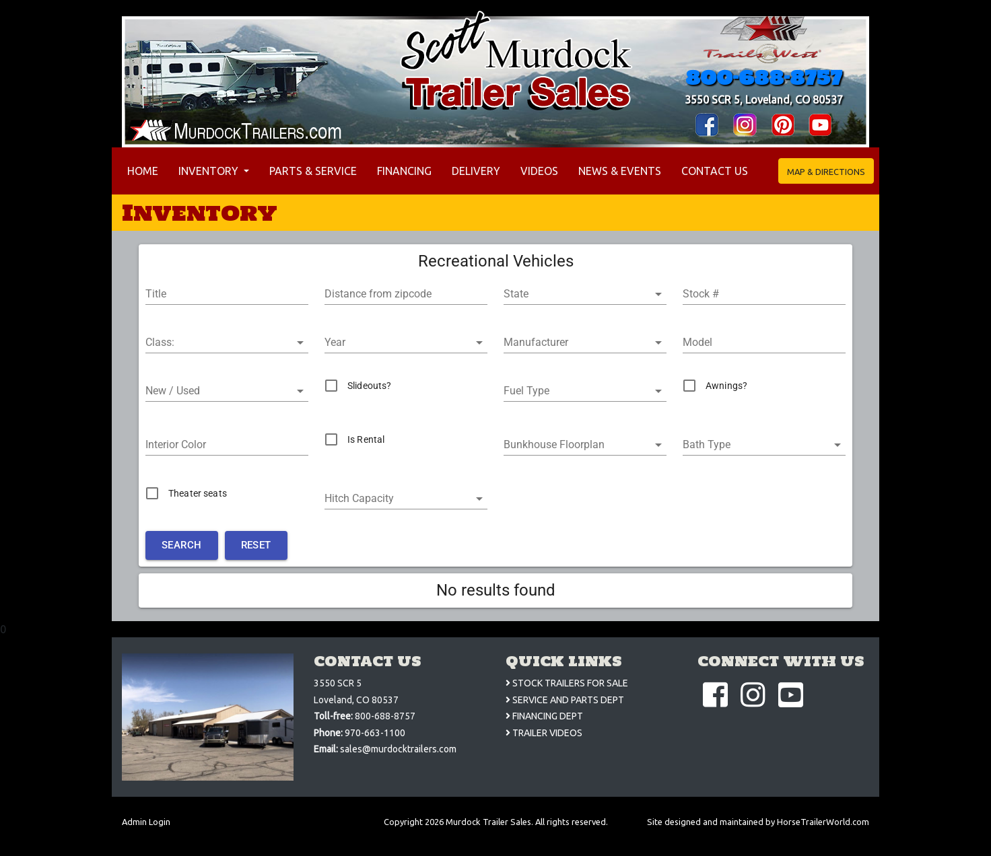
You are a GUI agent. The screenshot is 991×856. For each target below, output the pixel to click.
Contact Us (714, 171)
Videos (539, 171)
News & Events (619, 171)
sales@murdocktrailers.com (398, 749)
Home (145, 169)
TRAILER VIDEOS (544, 732)
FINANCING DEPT (544, 716)
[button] (585, 294)
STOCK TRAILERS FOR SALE (567, 683)
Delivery (476, 171)
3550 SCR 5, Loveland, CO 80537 (764, 100)
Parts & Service (313, 171)
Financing (404, 171)
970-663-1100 (375, 732)
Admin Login (146, 821)
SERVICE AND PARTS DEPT (565, 699)
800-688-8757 (763, 77)
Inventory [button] (209, 171)
